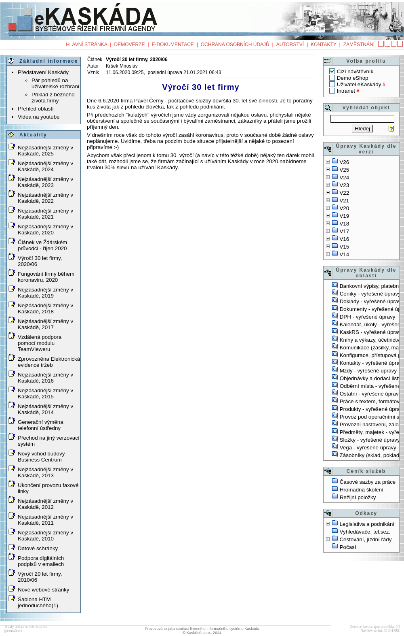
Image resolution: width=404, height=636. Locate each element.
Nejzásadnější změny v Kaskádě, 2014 (45, 409)
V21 (344, 201)
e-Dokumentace (173, 44)
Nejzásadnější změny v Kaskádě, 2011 (45, 520)
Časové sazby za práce (368, 482)
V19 (344, 216)
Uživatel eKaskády (359, 84)
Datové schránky (38, 548)
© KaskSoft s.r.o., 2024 (202, 633)
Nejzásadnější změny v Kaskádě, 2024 (45, 166)
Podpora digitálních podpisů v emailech (41, 561)
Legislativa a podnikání (366, 524)
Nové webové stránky (43, 590)
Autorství (290, 44)
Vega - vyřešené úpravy (368, 448)
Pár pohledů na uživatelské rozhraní (56, 83)
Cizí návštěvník (355, 71)
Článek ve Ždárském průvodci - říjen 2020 (42, 245)
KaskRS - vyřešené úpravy (372, 332)
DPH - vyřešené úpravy (368, 317)
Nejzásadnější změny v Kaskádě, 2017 (45, 324)
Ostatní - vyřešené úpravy (371, 394)
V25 (344, 170)
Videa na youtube (39, 117)
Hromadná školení (361, 490)
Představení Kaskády (43, 72)
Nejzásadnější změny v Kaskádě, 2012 (45, 504)
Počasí (348, 547)
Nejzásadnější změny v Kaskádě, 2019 (45, 293)
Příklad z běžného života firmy (53, 97)
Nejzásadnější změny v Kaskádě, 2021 (45, 214)
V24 (344, 177)
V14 (344, 254)
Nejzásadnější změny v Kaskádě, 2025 (45, 151)
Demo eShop (352, 78)
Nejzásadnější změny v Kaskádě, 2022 (45, 198)
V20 (344, 208)
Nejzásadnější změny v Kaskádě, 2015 (45, 393)
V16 (344, 239)
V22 (344, 193)
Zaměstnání (359, 44)
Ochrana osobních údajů (235, 44)
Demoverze (129, 44)
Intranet (346, 91)
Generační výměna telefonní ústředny (40, 425)
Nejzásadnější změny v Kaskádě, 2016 (45, 378)
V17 (344, 231)
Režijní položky (358, 497)
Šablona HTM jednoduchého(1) (38, 602)
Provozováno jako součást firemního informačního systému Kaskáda (202, 629)
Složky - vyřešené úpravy (370, 440)
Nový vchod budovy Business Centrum (41, 457)
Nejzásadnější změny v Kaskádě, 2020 (45, 229)
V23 (344, 185)
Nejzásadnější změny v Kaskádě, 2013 (45, 472)
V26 (344, 162)
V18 (344, 224)
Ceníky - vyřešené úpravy (370, 294)
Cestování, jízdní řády (365, 539)
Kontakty (324, 44)
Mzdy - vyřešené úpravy (368, 371)
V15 (344, 247)
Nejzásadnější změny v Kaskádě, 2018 (45, 308)
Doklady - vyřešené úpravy (372, 301)
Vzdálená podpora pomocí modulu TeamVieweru (39, 343)
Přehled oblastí (36, 109)
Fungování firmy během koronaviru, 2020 (46, 277)
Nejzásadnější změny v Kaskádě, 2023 (45, 182)
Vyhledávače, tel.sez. (365, 532)
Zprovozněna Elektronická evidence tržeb (49, 362)
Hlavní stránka (86, 44)
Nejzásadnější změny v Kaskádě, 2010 (45, 536)
